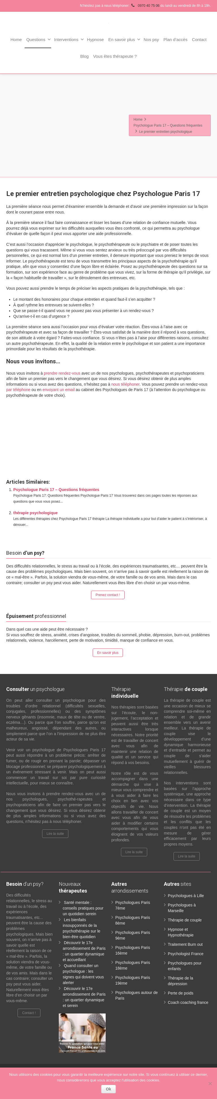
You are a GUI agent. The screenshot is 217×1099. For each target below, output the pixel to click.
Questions (38, 39)
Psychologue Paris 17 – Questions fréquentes (56, 489)
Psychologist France (185, 953)
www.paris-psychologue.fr (126, 407)
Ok (108, 1089)
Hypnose (95, 39)
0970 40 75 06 (145, 6)
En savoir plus (124, 39)
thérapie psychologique (35, 513)
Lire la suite (55, 834)
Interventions (69, 39)
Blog (84, 56)
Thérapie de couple (185, 920)
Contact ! (29, 1013)
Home (16, 39)
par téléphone (18, 389)
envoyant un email (58, 389)
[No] (210, 1083)
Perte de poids (180, 993)
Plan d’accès (175, 39)
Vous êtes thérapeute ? (115, 56)
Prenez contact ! (108, 595)
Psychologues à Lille (186, 895)
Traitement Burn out (185, 944)
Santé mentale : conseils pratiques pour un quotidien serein (83, 908)
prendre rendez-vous (62, 373)
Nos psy (151, 39)
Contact (199, 39)
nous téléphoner (125, 384)
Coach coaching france (188, 1002)
